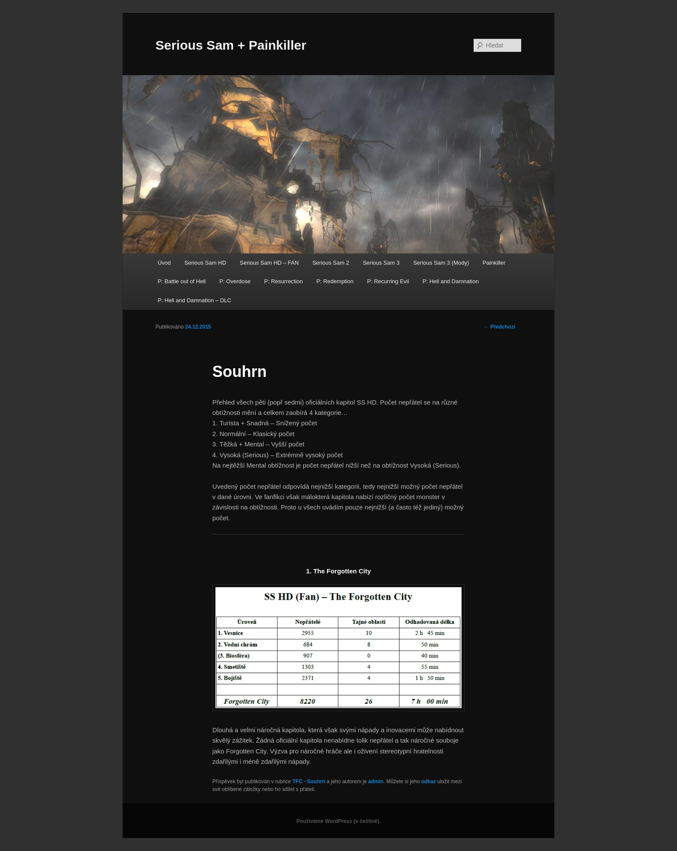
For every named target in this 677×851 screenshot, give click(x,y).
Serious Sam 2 (330, 262)
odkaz (428, 781)
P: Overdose (234, 281)
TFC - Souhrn (308, 781)
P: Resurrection (283, 281)
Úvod (164, 262)
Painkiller (494, 262)
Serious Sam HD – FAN (269, 262)
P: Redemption (335, 281)
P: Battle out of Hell (182, 281)
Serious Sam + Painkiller (230, 45)
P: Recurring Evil (388, 281)
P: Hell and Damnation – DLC (194, 300)
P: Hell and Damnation (451, 281)
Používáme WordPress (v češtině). (338, 821)
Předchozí (499, 327)
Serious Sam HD (205, 262)
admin (375, 781)
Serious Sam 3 (381, 262)
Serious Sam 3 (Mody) (441, 262)
